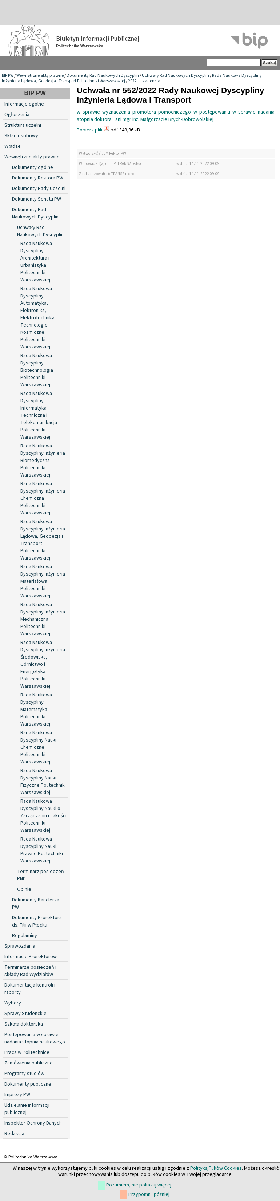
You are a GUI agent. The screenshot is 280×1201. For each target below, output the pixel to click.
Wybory (12, 1003)
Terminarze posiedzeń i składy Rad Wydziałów (30, 971)
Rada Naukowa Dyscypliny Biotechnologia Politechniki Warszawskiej (36, 370)
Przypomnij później (148, 1194)
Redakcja (14, 1133)
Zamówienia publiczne (28, 1063)
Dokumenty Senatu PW (36, 199)
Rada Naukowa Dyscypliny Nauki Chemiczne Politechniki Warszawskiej (38, 747)
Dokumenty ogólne (32, 167)
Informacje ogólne (24, 104)
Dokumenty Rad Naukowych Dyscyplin (103, 75)
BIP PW (7, 75)
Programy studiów (24, 1073)
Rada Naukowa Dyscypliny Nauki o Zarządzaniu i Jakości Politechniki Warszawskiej (43, 816)
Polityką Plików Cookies (216, 1168)
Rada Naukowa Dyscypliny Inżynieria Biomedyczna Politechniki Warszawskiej (42, 460)
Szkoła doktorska (23, 1024)
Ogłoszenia (16, 114)
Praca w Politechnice (26, 1052)
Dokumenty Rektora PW (37, 178)
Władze (12, 146)
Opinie (24, 889)
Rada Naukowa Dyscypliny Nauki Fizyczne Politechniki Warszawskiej (43, 781)
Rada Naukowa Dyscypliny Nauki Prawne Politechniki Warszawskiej (41, 850)
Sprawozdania (19, 946)
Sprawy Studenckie (25, 1013)
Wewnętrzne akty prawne (40, 75)
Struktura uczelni (22, 125)
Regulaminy (24, 935)
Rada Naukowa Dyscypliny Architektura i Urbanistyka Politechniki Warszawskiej (36, 262)
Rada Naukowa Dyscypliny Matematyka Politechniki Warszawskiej (36, 709)
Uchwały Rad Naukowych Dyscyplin (175, 75)
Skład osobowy (21, 135)
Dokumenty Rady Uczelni (38, 188)
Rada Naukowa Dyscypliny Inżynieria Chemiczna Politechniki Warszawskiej (42, 498)
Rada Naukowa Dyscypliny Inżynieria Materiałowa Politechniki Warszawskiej (42, 581)
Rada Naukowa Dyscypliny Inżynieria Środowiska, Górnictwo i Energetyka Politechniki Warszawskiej (42, 664)
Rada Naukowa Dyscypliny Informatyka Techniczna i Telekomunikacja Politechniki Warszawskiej (38, 415)
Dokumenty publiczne (27, 1084)
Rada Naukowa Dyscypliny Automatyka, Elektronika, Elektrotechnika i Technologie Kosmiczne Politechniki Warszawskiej (38, 318)
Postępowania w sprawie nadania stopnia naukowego (34, 1038)
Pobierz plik (90, 130)
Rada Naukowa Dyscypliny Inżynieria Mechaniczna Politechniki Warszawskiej (42, 619)
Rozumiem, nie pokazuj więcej (138, 1185)
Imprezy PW (17, 1094)
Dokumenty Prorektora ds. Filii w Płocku (37, 921)
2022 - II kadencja (144, 81)
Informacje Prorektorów (30, 956)
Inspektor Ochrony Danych (33, 1123)
